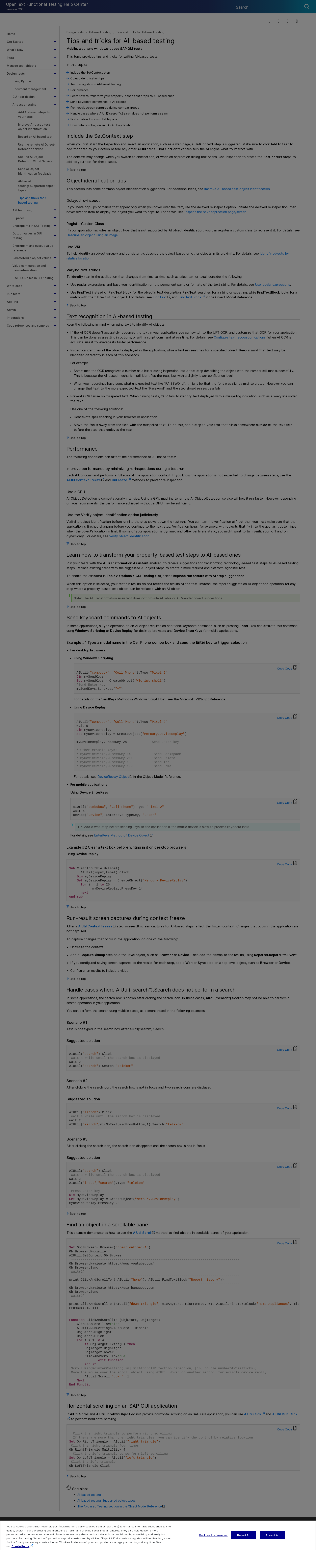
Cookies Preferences (213, 1539)
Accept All (272, 1539)
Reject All (243, 1539)
